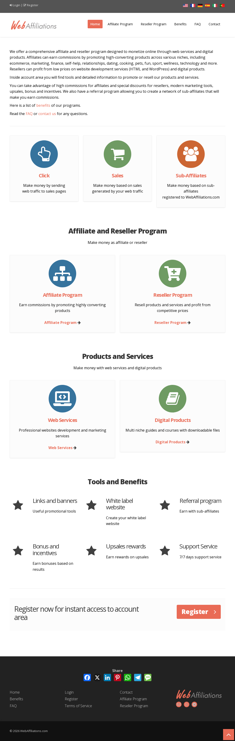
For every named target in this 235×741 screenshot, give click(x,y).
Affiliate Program (120, 24)
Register (32, 5)
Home (95, 24)
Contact (214, 24)
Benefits (180, 24)
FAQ (197, 24)
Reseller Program (153, 24)
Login (16, 5)
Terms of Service (78, 705)
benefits (43, 105)
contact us (47, 113)
